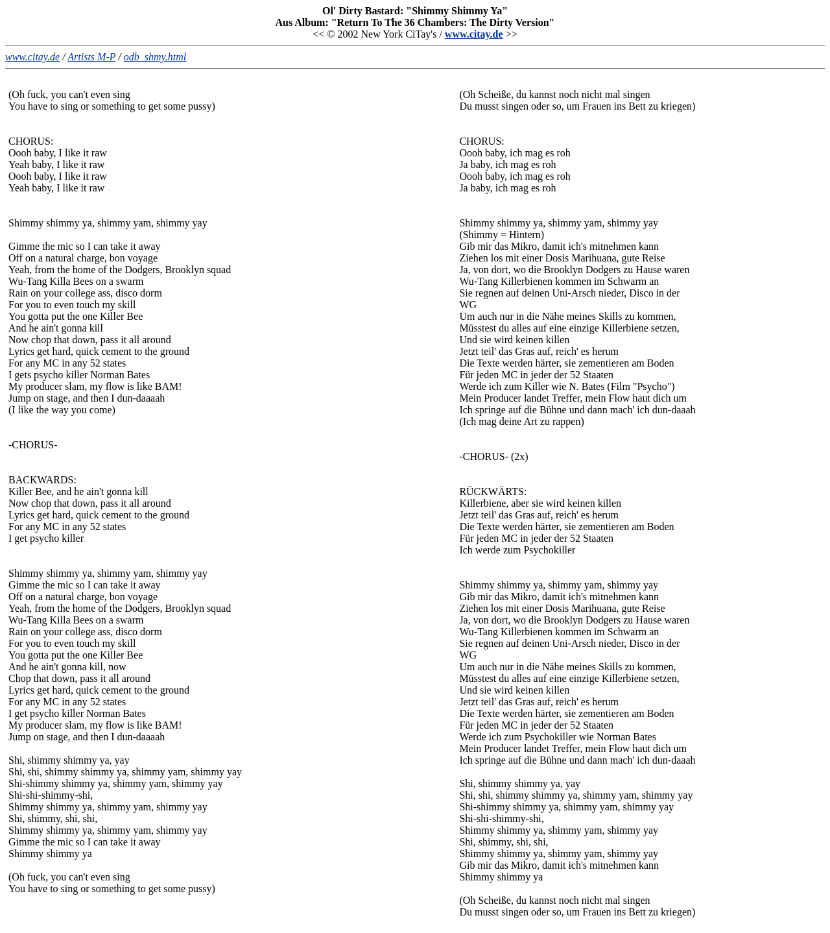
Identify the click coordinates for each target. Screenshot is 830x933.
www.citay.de (474, 34)
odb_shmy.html (155, 56)
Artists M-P (91, 56)
